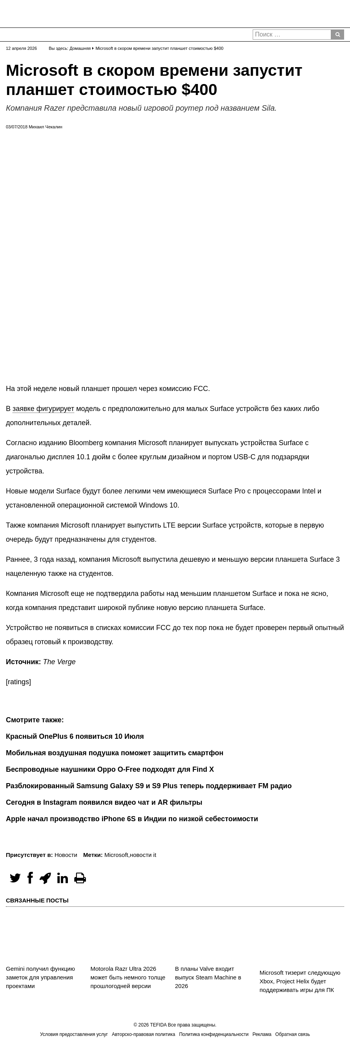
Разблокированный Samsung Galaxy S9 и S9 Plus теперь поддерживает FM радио (149, 786)
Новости (66, 854)
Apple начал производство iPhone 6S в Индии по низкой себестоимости (132, 819)
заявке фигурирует (43, 409)
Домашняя (80, 48)
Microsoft (116, 854)
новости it (143, 854)
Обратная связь (292, 1034)
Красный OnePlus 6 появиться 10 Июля (75, 736)
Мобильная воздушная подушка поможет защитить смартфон (114, 753)
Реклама (261, 1034)
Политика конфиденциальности (213, 1034)
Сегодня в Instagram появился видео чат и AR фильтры (104, 802)
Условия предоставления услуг (74, 1034)
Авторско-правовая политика (143, 1034)
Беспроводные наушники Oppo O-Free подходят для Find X (110, 769)
